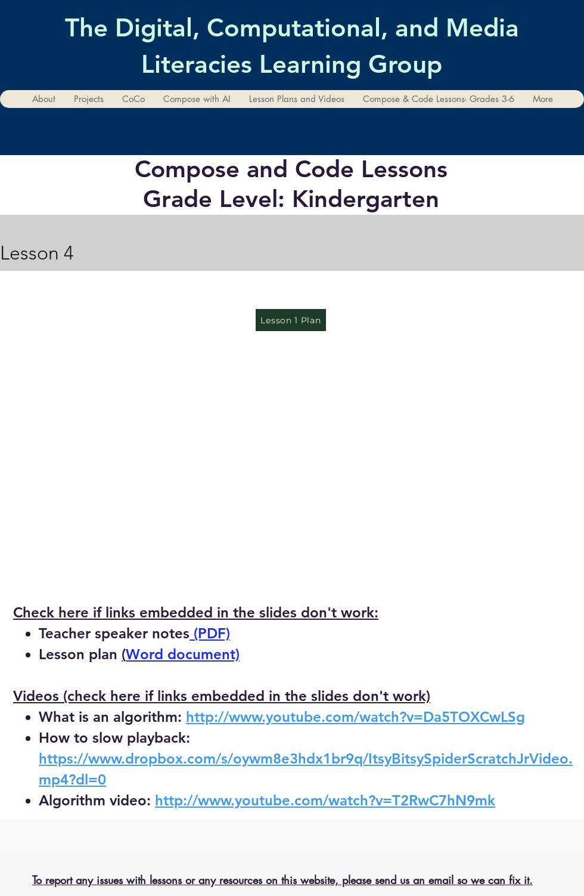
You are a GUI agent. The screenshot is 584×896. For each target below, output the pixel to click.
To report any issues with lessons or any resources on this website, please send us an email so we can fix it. (282, 880)
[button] (88, 99)
